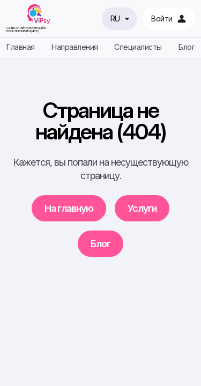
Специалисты (138, 47)
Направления (74, 47)
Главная (20, 47)
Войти (169, 19)
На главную (68, 208)
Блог (186, 47)
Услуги (142, 208)
